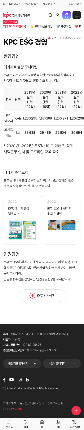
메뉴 (76, 15)
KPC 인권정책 (42, 296)
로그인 (57, 15)
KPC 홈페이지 (10, 4)
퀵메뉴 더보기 (76, 411)
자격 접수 (47, 4)
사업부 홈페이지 (56, 363)
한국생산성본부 (16, 15)
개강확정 (66, 26)
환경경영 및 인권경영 (70, 38)
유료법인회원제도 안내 (32, 403)
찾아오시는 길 (55, 403)
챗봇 (66, 15)
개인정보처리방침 (12, 409)
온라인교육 (30, 4)
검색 (50, 15)
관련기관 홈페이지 (18, 363)
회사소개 (9, 403)
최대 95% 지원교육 (14, 26)
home (19, 38)
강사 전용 (74, 4)
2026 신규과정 (43, 26)
